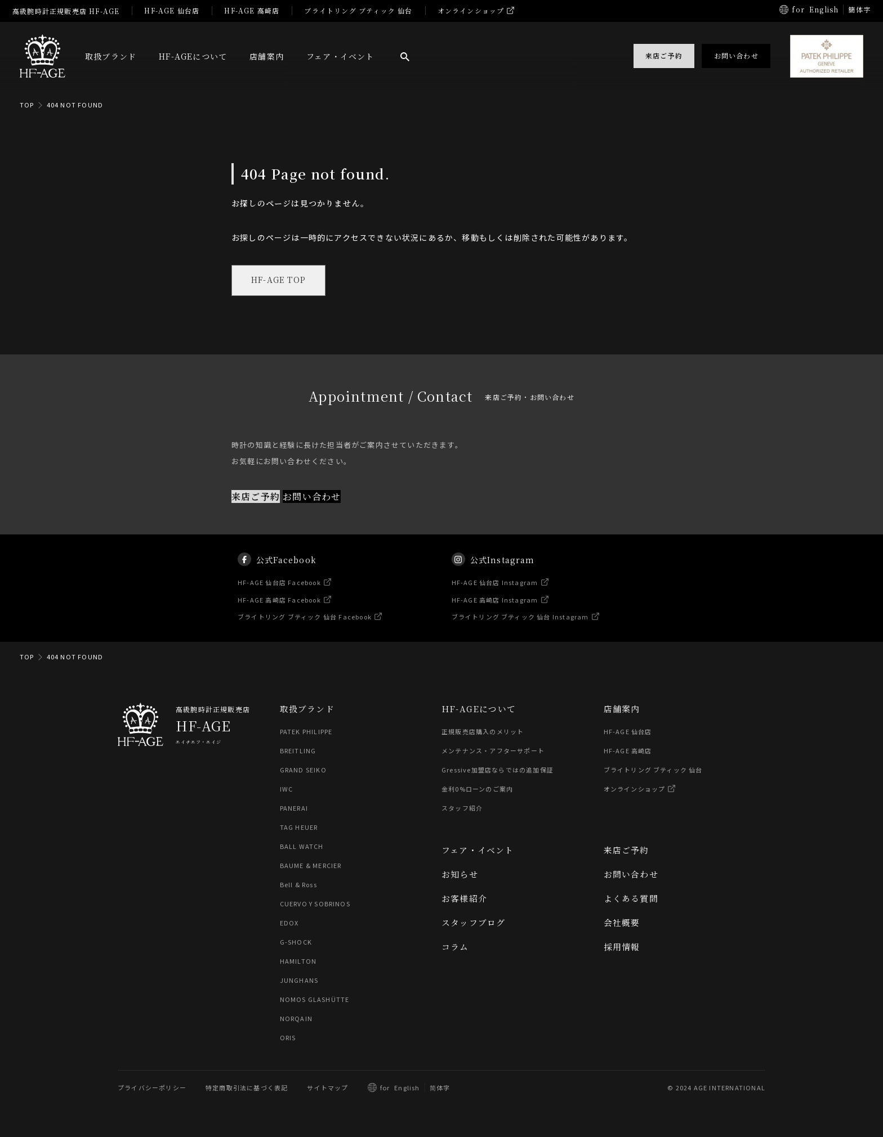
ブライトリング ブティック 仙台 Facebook (305, 627)
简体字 (440, 1088)
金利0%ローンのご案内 (477, 789)
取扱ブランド (110, 56)
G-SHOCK (296, 942)
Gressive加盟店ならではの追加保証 (498, 770)
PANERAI (294, 808)
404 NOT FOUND (75, 104)
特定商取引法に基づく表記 (247, 1088)
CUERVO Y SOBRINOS (315, 904)
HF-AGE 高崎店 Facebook (280, 609)
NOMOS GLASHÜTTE (315, 999)
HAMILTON (298, 961)
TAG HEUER (299, 827)
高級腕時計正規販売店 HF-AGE (65, 11)
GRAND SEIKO (303, 770)
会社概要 (622, 923)
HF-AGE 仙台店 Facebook (280, 592)
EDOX (289, 923)
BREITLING (298, 751)
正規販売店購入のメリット (483, 731)
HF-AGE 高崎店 (251, 10)
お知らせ (460, 874)
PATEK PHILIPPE (306, 731)
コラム (455, 947)
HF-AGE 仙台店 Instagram (495, 592)
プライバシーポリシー (152, 1088)
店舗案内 (266, 56)
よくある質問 (631, 899)
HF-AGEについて (193, 56)
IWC (286, 789)
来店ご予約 (255, 497)
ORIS (288, 1037)
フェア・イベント (340, 56)
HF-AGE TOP (279, 280)
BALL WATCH (302, 846)
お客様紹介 (464, 899)
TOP (27, 104)
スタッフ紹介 (462, 808)
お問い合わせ (312, 497)
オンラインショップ (471, 10)
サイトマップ (327, 1088)
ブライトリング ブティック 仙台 (358, 10)
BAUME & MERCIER (311, 865)
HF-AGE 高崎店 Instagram (495, 609)
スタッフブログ (473, 923)
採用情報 (622, 947)
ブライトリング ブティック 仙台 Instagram (520, 627)
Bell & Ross (299, 884)
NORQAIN (296, 1018)
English (824, 9)
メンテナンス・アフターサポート (493, 751)
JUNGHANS (299, 980)
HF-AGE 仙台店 (171, 10)
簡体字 (859, 9)
